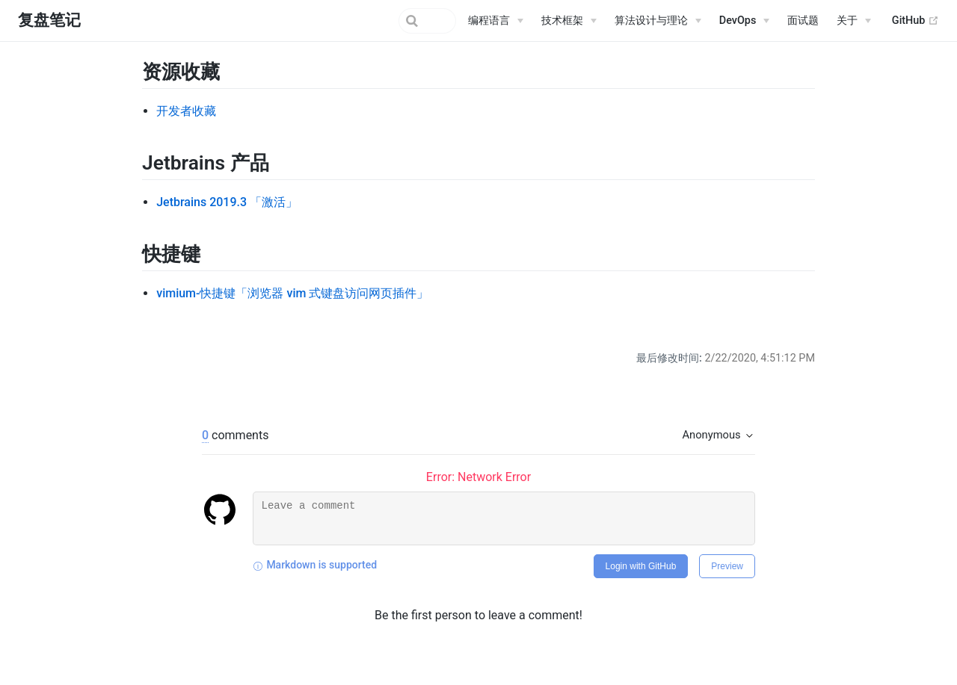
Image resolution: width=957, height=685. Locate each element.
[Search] (380, 21)
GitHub (915, 21)
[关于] (854, 21)
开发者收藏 (186, 111)
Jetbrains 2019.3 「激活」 (227, 202)
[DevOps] (744, 21)
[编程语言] (495, 21)
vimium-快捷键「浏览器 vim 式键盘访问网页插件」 (292, 293)
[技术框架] (569, 21)
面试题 (803, 20)
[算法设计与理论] (658, 21)
